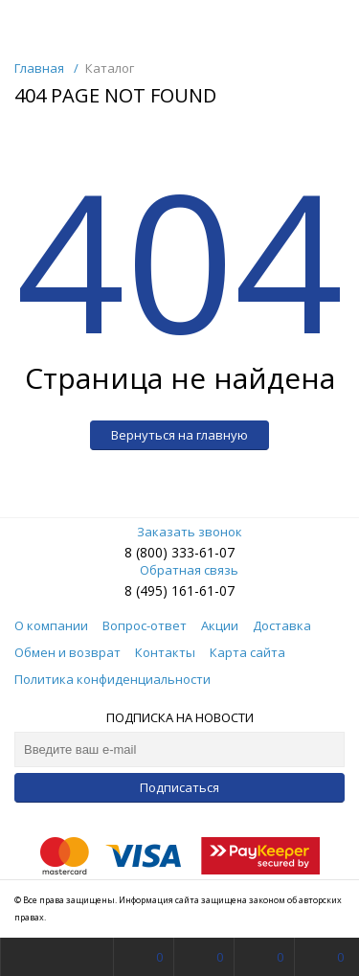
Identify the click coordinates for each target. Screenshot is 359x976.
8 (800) (147, 552)
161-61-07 (203, 590)
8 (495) (147, 590)
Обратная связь (179, 570)
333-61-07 (203, 552)
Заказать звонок (180, 531)
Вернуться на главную (179, 434)
